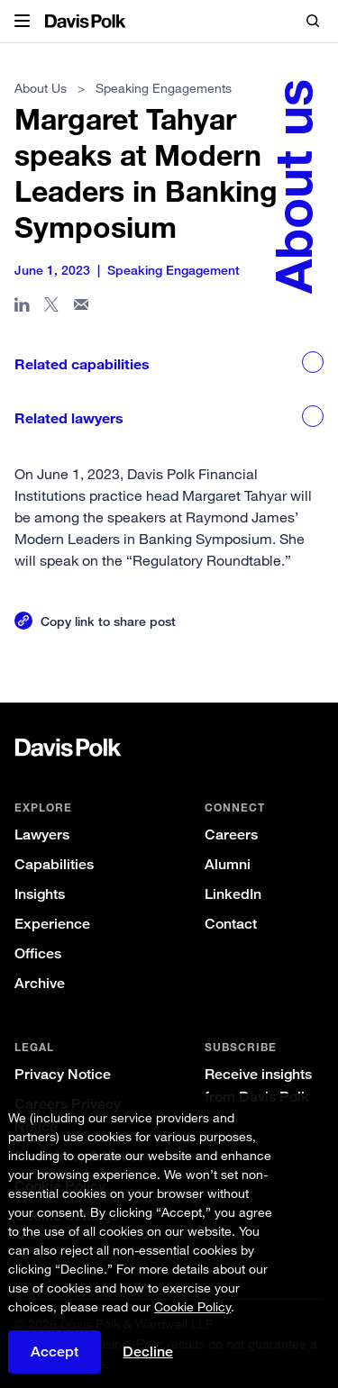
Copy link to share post (108, 621)
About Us (40, 87)
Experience (52, 923)
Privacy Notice (62, 1074)
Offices (37, 953)
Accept (54, 1351)
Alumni (228, 864)
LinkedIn (233, 894)
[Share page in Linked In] (22, 308)
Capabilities (54, 864)
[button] (22, 21)
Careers (231, 834)
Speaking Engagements (164, 87)
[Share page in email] (81, 308)
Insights (39, 894)
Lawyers (41, 834)
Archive (39, 983)
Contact (231, 923)
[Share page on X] (51, 308)
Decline (148, 1352)
